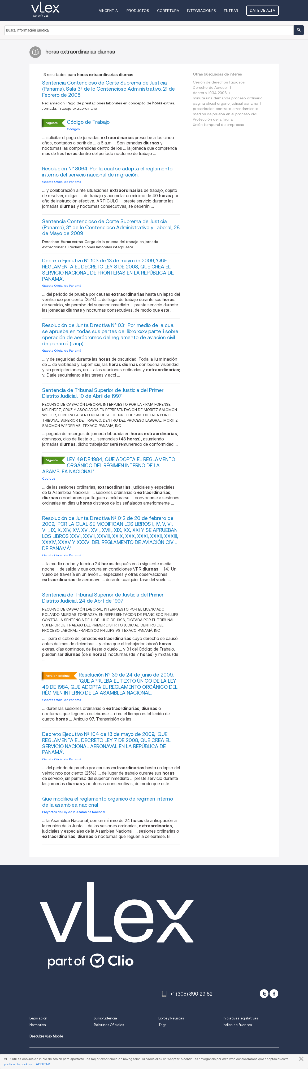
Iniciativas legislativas (240, 1018)
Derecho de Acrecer (210, 87)
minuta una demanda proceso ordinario (228, 98)
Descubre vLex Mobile (46, 1036)
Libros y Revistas (171, 1018)
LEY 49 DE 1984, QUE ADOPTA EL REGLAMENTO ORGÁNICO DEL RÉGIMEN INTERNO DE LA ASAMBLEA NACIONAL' (108, 465)
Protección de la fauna (213, 119)
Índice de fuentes (237, 1025)
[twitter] (264, 993)
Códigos (73, 129)
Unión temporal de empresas (218, 124)
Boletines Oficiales (109, 1025)
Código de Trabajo (88, 122)
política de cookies (18, 1064)
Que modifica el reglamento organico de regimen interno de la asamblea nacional (107, 802)
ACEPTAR (43, 1064)
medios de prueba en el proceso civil (225, 114)
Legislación (38, 1018)
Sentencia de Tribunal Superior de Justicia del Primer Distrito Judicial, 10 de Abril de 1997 (103, 393)
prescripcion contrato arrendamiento (225, 109)
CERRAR (300, 1059)
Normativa (37, 1025)
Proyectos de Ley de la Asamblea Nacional (73, 812)
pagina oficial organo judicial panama (225, 103)
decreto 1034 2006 (210, 93)
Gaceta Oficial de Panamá (61, 181)
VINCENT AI (109, 10)
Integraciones (201, 10)
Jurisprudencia (105, 1018)
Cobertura (168, 10)
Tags (162, 1025)
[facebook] (274, 993)
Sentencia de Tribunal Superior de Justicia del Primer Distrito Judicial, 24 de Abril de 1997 (103, 598)
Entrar (231, 10)
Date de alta (262, 10)
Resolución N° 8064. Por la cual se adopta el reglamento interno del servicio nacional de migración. (107, 172)
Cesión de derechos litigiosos (219, 82)
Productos (138, 10)
